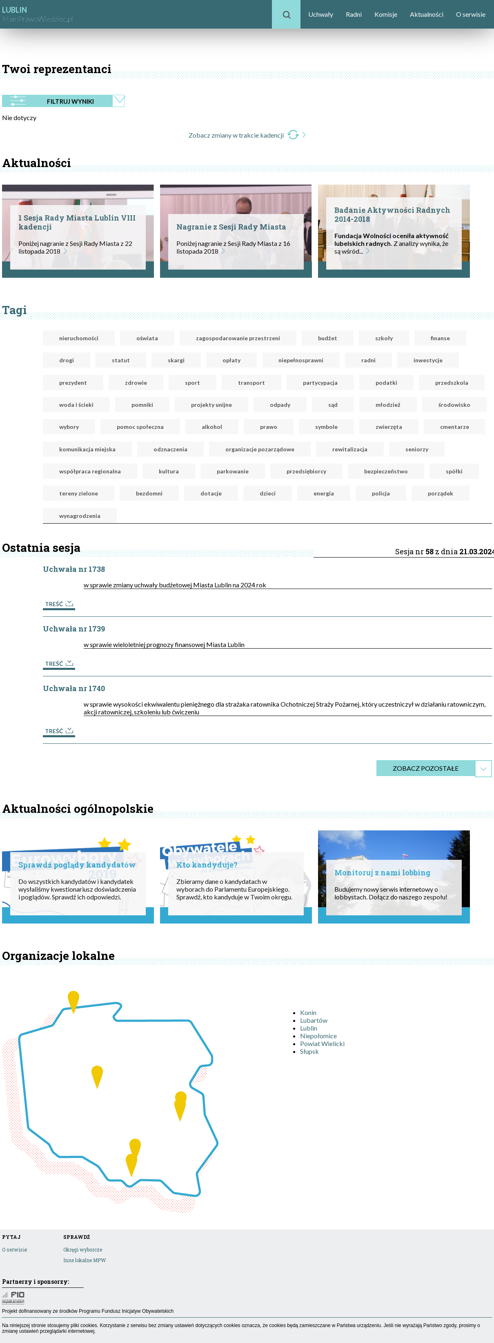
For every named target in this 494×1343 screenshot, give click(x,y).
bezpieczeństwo (386, 471)
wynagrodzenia (79, 515)
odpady (280, 404)
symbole (326, 426)
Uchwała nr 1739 (74, 629)
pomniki (142, 404)
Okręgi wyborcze (82, 1249)
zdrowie (136, 382)
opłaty (231, 360)
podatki (386, 382)
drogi (66, 360)
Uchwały (320, 14)
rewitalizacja (349, 449)
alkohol (212, 426)
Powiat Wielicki (322, 1043)
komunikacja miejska (87, 449)
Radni (354, 14)
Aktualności (426, 14)
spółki (454, 471)
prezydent (73, 382)
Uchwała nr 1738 (74, 569)
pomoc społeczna (140, 426)
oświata (147, 338)
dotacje (211, 493)
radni (368, 360)
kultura (169, 471)
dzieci (268, 493)
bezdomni (149, 493)
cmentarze (454, 426)
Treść (59, 603)
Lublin (308, 1028)
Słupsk (309, 1051)
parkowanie (233, 471)
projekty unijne (211, 404)
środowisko (454, 404)
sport (192, 382)
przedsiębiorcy (306, 471)
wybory (69, 426)
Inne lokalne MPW (84, 1260)
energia (324, 493)
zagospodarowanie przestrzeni (238, 338)
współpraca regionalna (90, 471)
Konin (308, 1012)
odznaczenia (170, 449)
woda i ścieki (76, 404)
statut (121, 360)
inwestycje (428, 360)
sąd (333, 404)
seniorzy (416, 449)
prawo (268, 426)
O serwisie (470, 14)
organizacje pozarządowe (259, 449)
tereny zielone (78, 493)
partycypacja (320, 382)
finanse (440, 338)
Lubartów (313, 1020)
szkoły (384, 338)
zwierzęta (389, 426)
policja (381, 493)
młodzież (388, 404)
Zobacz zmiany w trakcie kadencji (247, 135)
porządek (440, 493)
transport (251, 382)
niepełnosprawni (300, 360)
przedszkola (451, 382)
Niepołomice (318, 1036)
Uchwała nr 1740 (74, 688)
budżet (327, 338)
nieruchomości (78, 338)
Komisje (385, 14)
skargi (176, 360)
